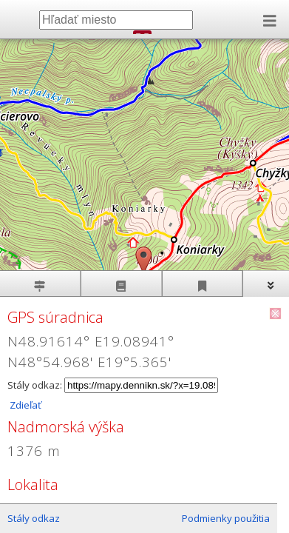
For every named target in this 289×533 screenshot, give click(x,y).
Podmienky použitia (226, 518)
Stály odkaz (33, 518)
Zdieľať (24, 405)
